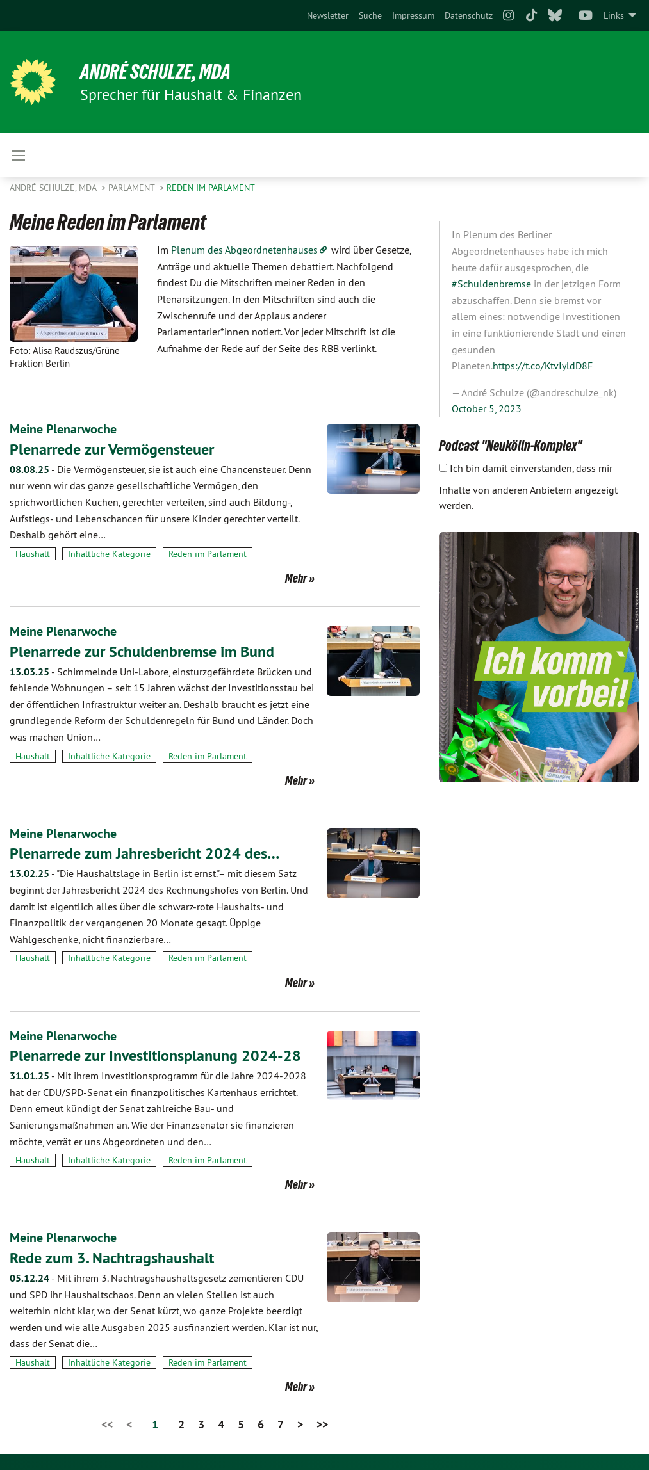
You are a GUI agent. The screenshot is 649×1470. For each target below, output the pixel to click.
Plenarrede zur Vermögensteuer (112, 448)
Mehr (296, 577)
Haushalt (32, 553)
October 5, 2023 (487, 408)
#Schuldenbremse (491, 283)
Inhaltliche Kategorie (109, 553)
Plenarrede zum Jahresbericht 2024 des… (144, 852)
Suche (370, 15)
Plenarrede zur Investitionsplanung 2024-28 (155, 1053)
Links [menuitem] (614, 15)
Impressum (413, 15)
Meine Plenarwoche (63, 429)
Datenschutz (469, 15)
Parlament (132, 187)
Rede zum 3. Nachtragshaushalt (112, 1254)
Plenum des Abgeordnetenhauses (244, 249)
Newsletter (328, 15)
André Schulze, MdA (156, 71)
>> (322, 1421)
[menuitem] (328, 15)
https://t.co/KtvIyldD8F (543, 365)
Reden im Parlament (211, 187)
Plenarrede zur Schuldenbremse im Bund (142, 650)
